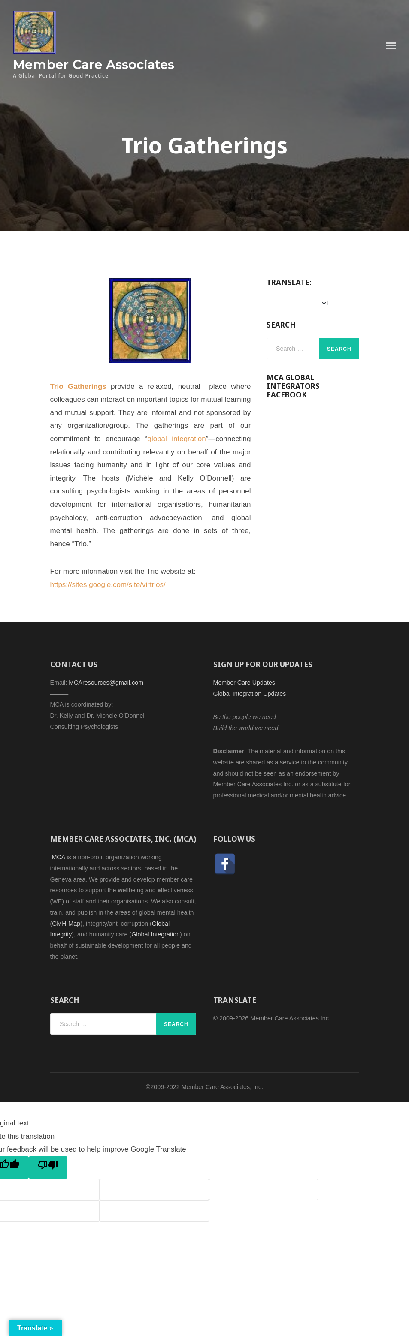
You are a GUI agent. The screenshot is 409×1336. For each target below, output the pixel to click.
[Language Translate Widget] (297, 303)
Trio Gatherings (78, 386)
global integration (176, 439)
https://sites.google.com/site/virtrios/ (108, 585)
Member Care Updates (244, 682)
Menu (391, 45)
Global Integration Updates (249, 693)
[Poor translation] (48, 1167)
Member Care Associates (93, 64)
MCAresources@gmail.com (106, 682)
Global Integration (155, 934)
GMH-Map (66, 923)
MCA (58, 857)
